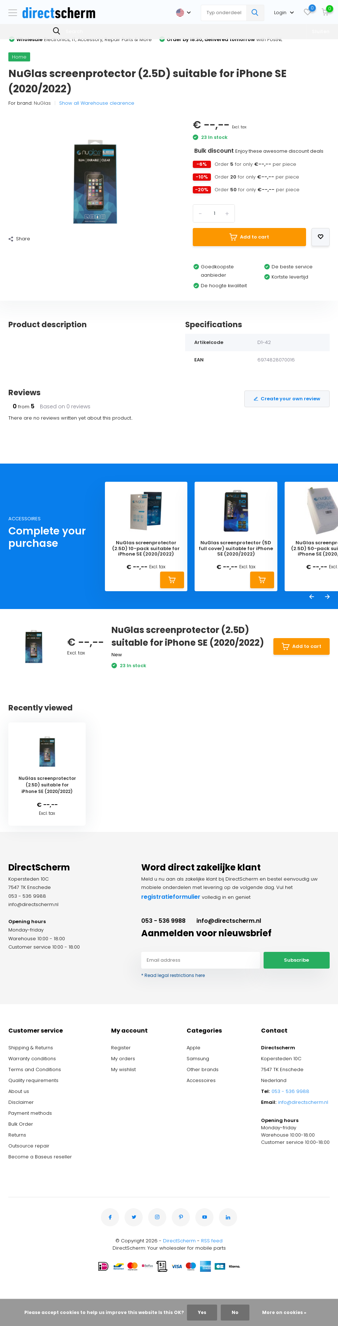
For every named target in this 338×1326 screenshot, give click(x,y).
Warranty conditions (32, 1058)
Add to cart (249, 237)
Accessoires (201, 1080)
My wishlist (123, 1069)
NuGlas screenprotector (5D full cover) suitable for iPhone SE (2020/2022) (236, 548)
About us (18, 1091)
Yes (202, 1312)
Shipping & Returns (30, 1047)
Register (121, 1047)
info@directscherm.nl (228, 921)
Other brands (203, 1069)
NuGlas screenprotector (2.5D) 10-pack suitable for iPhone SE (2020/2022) (146, 548)
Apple (193, 1047)
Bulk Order (20, 1124)
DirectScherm (179, 1240)
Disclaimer (21, 1102)
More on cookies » (284, 1312)
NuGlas (42, 103)
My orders (123, 1058)
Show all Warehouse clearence (96, 103)
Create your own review (287, 398)
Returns (17, 1134)
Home (19, 56)
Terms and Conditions (34, 1069)
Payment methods (30, 1113)
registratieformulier (170, 897)
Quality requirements (33, 1080)
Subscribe (296, 960)
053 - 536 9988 (163, 921)
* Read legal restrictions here (173, 975)
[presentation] (311, 597)
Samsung (198, 1058)
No (235, 1312)
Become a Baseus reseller (40, 1156)
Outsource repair (28, 1145)
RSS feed (212, 1240)
